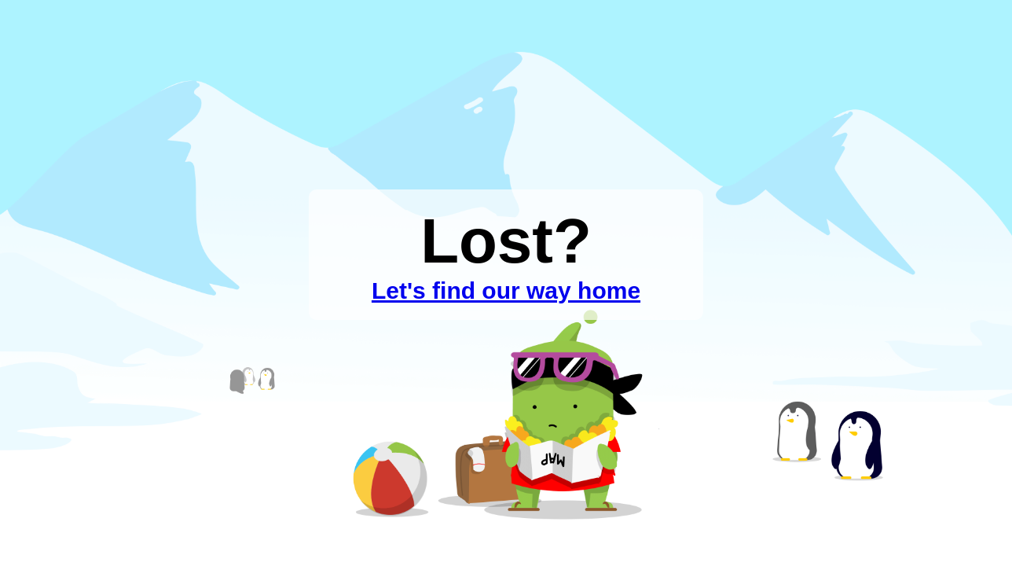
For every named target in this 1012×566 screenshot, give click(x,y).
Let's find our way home (506, 290)
